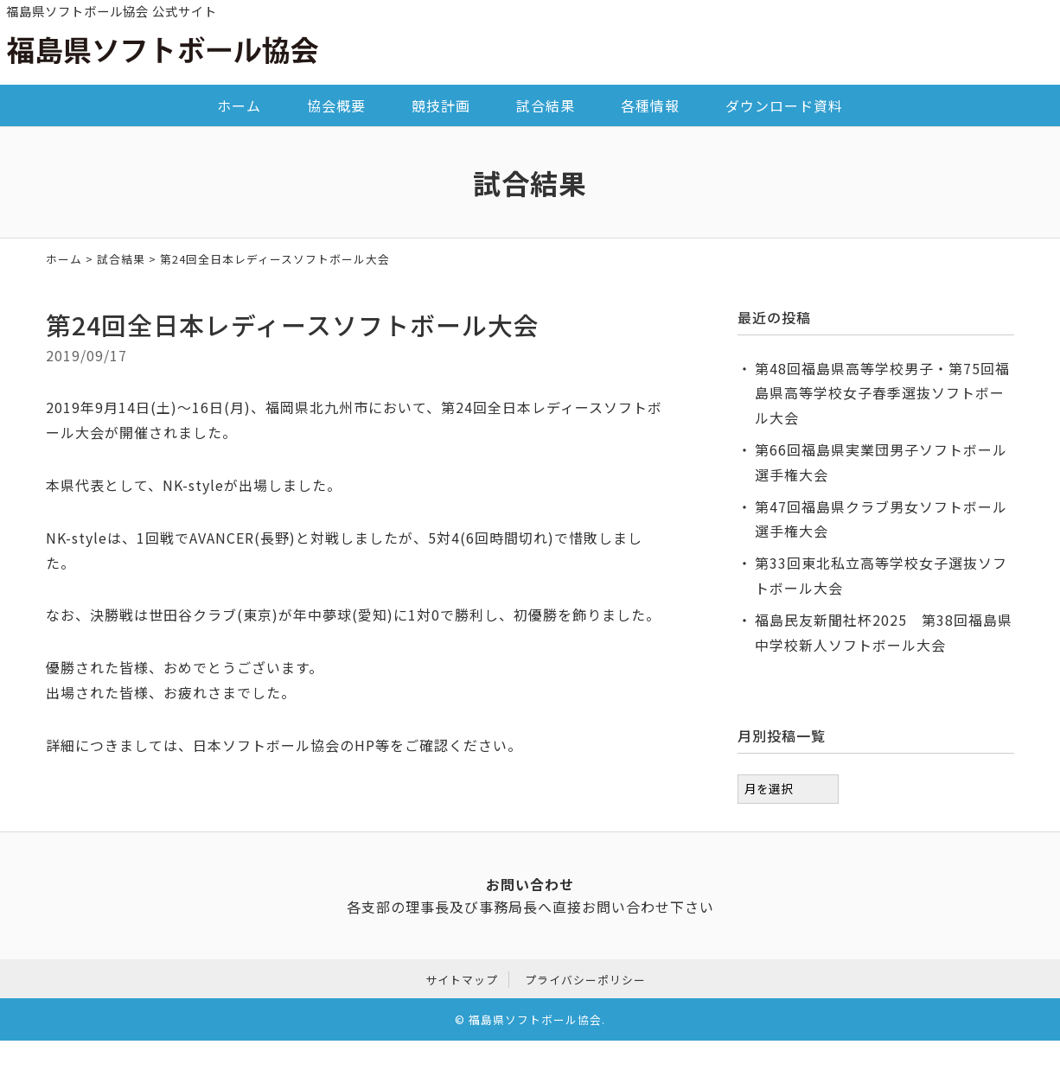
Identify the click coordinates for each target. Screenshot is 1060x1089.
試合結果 (545, 105)
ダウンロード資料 (784, 105)
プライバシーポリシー (585, 979)
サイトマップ (461, 979)
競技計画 (441, 105)
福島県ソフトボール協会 (535, 1019)
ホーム (239, 105)
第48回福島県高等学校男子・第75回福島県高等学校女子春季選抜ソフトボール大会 (882, 393)
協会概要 (336, 105)
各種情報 (650, 105)
